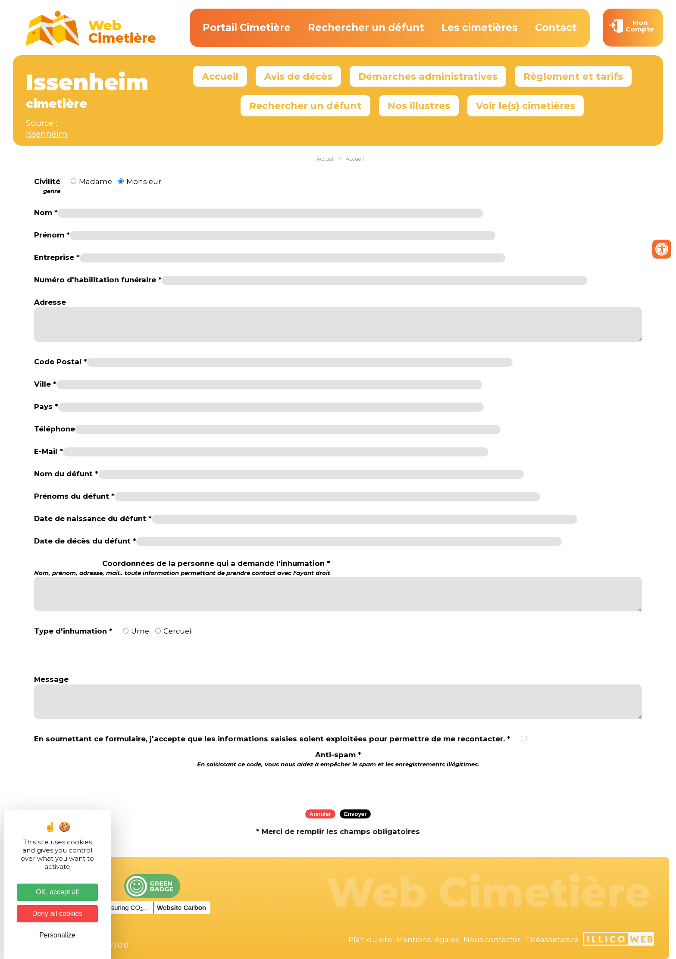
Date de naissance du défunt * (93, 518)
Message (51, 679)
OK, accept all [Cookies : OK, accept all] (57, 892)
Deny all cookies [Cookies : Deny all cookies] (57, 913)
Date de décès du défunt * (85, 541)
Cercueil (178, 631)
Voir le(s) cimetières (525, 105)
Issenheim (47, 134)
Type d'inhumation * (73, 631)
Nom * (46, 212)
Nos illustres (419, 105)
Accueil (220, 76)
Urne (140, 631)
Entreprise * (57, 257)
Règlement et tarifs (573, 76)
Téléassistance (552, 939)
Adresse (50, 302)
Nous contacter (491, 939)
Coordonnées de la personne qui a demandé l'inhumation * (182, 568)
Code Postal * (60, 361)
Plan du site (370, 939)
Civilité (47, 186)
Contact (556, 28)
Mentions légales (427, 939)
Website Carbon (181, 907)
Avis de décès (298, 76)
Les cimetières (479, 28)
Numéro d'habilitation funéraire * (98, 279)
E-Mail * (48, 451)
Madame (95, 181)
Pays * (46, 406)
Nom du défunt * (66, 473)
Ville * (45, 384)
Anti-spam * (338, 759)
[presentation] (338, 786)
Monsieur (143, 181)
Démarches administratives (428, 76)
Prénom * (52, 235)
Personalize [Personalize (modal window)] (57, 935)
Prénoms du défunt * (74, 496)
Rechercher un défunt (366, 28)
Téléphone (54, 429)
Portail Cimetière (247, 28)
